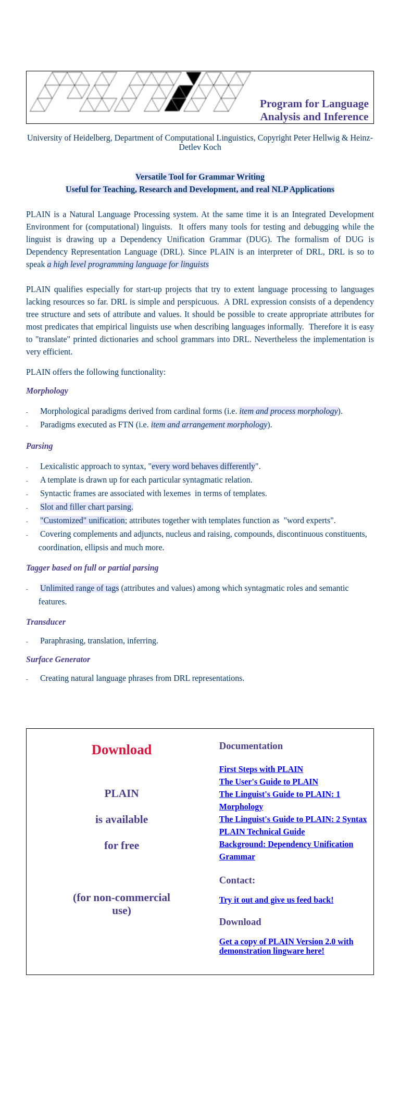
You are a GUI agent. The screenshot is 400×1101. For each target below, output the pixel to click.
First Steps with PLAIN (261, 769)
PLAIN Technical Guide (262, 831)
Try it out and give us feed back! (276, 899)
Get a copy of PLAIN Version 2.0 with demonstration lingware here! (286, 946)
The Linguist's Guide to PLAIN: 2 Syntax (293, 819)
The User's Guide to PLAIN (268, 781)
